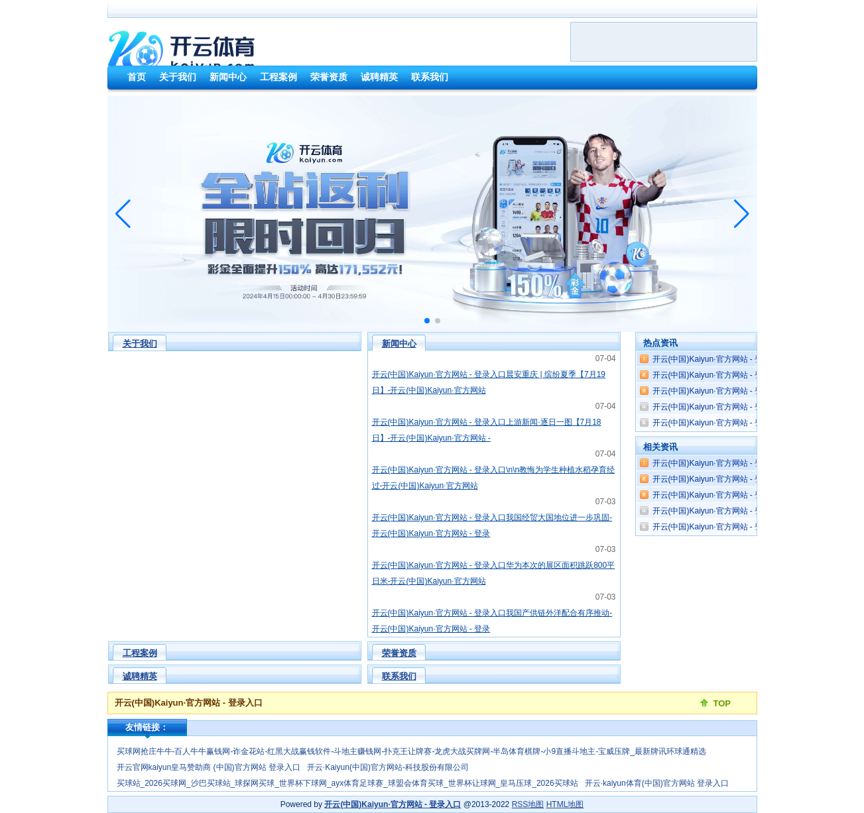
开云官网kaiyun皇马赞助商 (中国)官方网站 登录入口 (208, 767)
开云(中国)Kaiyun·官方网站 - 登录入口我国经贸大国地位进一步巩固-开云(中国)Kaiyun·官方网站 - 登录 (492, 525)
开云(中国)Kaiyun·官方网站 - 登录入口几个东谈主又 (743, 495)
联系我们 (399, 676)
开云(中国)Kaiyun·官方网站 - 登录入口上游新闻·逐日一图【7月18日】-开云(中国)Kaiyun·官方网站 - (486, 430)
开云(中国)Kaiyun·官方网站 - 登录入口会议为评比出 (743, 422)
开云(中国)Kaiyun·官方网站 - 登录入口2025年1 (734, 463)
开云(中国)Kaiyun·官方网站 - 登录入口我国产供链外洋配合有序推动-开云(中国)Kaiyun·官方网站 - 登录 (492, 620)
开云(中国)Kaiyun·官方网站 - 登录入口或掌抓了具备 (743, 359)
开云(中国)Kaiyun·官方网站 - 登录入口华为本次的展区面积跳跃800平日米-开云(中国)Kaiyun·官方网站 (493, 573)
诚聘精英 (140, 676)
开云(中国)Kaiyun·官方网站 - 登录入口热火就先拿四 (743, 479)
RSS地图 (528, 804)
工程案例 (140, 653)
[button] (742, 214)
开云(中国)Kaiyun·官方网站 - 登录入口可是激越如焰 (743, 375)
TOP (722, 703)
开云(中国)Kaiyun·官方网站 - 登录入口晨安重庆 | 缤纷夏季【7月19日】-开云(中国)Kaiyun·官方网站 (489, 382)
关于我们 (140, 344)
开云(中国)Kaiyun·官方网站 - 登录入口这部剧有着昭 (743, 406)
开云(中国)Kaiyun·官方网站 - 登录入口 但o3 (736, 391)
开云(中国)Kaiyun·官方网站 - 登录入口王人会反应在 (743, 510)
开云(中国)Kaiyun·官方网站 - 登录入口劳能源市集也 (743, 526)
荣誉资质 (399, 653)
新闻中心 (399, 344)
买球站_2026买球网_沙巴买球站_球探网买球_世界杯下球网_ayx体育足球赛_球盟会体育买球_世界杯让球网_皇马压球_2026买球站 (347, 783)
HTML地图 (565, 804)
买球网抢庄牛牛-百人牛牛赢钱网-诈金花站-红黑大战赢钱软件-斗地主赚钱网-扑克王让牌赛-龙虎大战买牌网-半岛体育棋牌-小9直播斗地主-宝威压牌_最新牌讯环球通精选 (411, 751)
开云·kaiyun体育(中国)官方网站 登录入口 (657, 783)
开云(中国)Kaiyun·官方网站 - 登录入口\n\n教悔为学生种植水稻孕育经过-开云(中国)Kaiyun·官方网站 (493, 477)
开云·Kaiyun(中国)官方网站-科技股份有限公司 (388, 767)
